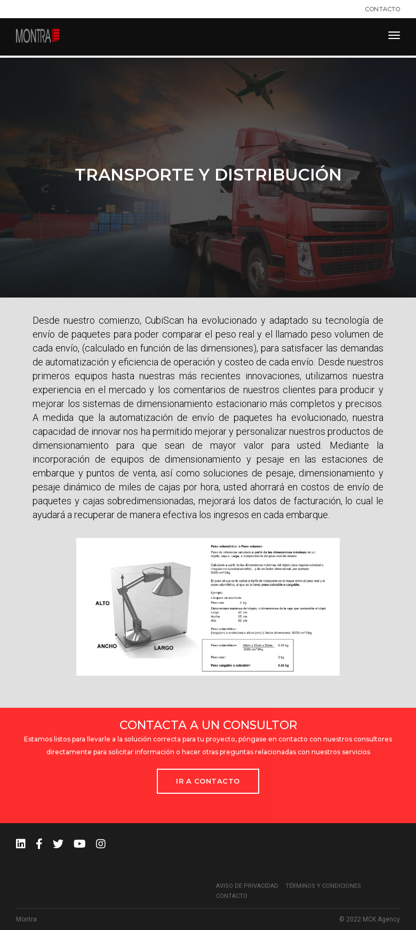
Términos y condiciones (323, 885)
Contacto (382, 9)
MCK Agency (381, 919)
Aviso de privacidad (247, 885)
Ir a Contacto (208, 781)
